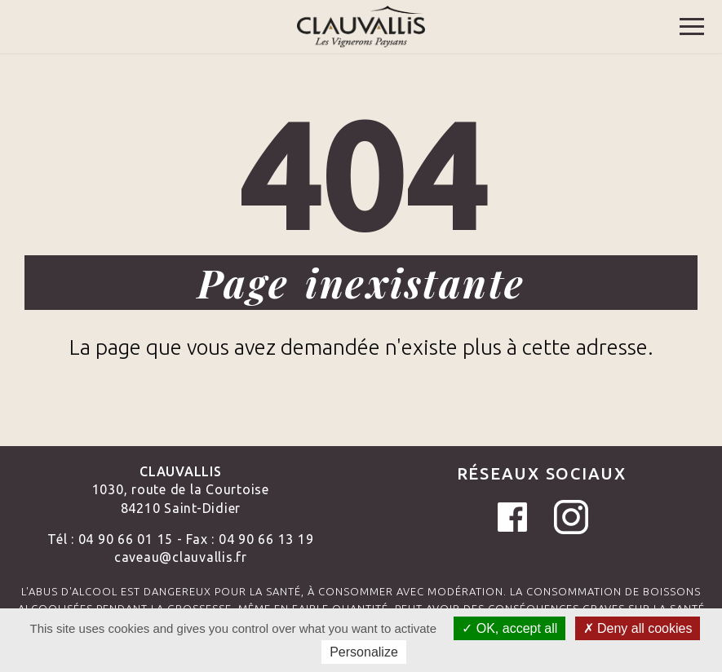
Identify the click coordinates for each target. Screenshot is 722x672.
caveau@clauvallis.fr (180, 557)
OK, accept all (509, 628)
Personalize (364, 652)
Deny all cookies (638, 628)
